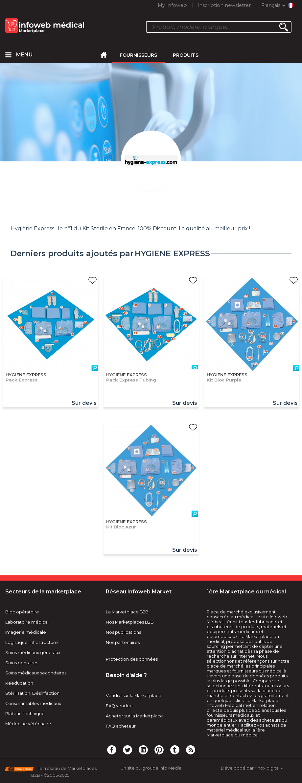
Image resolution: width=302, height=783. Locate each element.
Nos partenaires (123, 642)
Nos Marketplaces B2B (130, 622)
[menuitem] (8, 55)
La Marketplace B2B (127, 611)
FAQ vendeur (120, 705)
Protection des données (132, 659)
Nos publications (123, 632)
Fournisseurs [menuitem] (138, 55)
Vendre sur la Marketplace (133, 695)
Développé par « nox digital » (252, 768)
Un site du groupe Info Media (151, 768)
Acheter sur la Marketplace (134, 715)
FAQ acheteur (121, 726)
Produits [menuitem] (185, 55)
